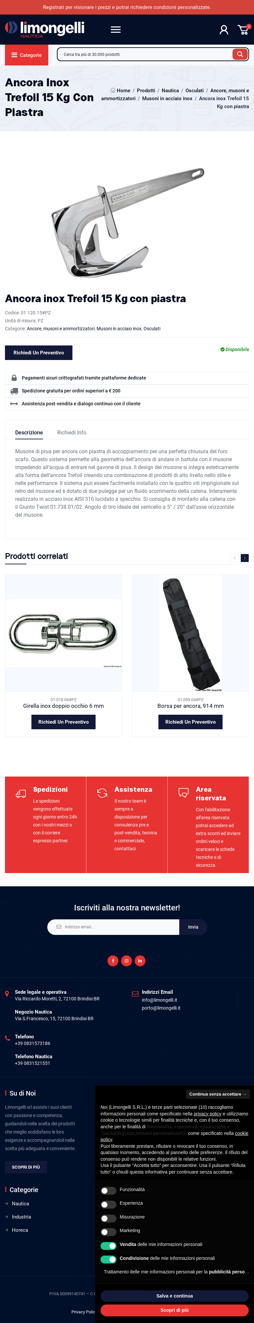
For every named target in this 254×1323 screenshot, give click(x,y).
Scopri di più (26, 1167)
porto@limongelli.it (161, 1008)
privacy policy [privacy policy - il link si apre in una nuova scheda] (208, 1113)
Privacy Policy (84, 1311)
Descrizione (29, 432)
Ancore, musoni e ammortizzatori (61, 328)
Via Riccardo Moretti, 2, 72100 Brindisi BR (57, 998)
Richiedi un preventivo (39, 353)
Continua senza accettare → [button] (218, 1094)
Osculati (195, 91)
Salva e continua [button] (174, 1296)
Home (123, 91)
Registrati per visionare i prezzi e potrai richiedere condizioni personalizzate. (127, 7)
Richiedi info (71, 432)
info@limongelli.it (159, 1000)
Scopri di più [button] (175, 1310)
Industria (21, 1217)
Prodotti (146, 91)
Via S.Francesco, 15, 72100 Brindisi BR (54, 1018)
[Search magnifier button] (240, 54)
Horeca (20, 1230)
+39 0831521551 (32, 1063)
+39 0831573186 (32, 1043)
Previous (235, 558)
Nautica (170, 91)
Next (244, 558)
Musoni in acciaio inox (167, 98)
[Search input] (147, 54)
